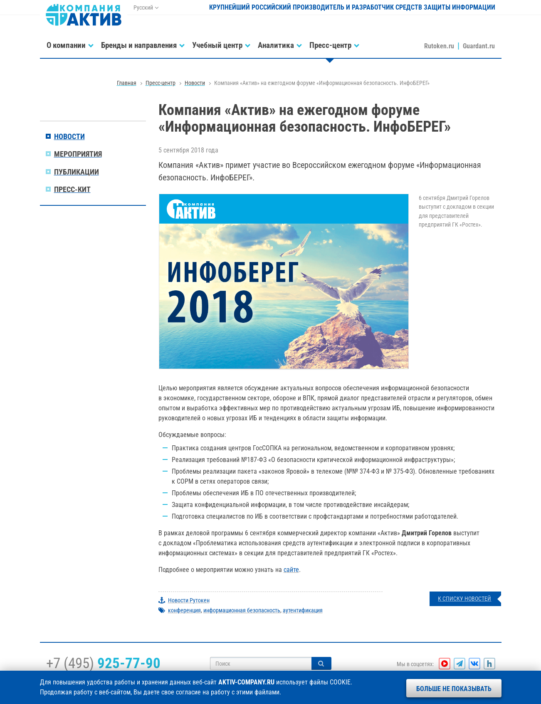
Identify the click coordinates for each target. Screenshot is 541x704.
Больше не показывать (454, 689)
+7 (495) (103, 663)
